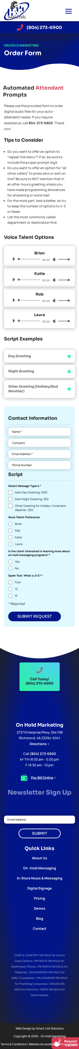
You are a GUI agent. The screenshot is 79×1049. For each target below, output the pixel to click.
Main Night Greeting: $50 (32, 499)
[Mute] (54, 259)
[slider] (29, 259)
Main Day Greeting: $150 (31, 492)
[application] (39, 259)
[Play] (13, 259)
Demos (39, 908)
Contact (39, 928)
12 (16, 589)
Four (18, 582)
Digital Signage (39, 888)
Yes (17, 562)
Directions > (39, 744)
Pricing (39, 898)
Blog (39, 918)
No (17, 568)
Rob (17, 530)
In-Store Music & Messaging (39, 878)
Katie (18, 537)
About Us (39, 858)
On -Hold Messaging (39, 868)
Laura (19, 544)
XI (16, 596)
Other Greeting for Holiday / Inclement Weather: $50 (40, 508)
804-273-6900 (41, 123)
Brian (18, 524)
